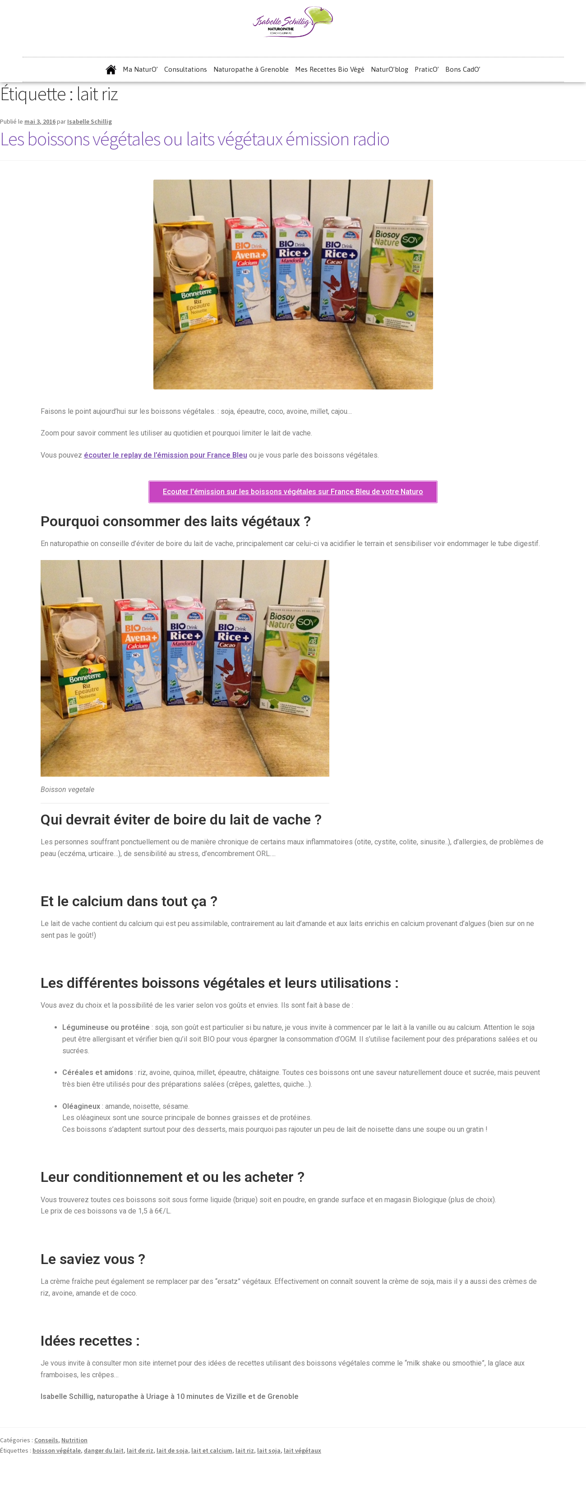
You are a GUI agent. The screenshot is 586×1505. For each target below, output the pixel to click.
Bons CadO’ (462, 69)
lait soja (269, 1450)
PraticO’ (427, 69)
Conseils (46, 1440)
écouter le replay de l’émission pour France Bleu (165, 455)
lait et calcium (211, 1450)
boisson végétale (56, 1450)
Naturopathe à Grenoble (251, 69)
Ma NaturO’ (140, 69)
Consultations (185, 69)
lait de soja (172, 1450)
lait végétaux (302, 1450)
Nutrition (74, 1440)
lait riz (244, 1450)
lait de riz (140, 1450)
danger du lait (104, 1450)
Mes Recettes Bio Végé (330, 69)
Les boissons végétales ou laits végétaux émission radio (194, 138)
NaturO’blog (389, 69)
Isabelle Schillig (89, 121)
